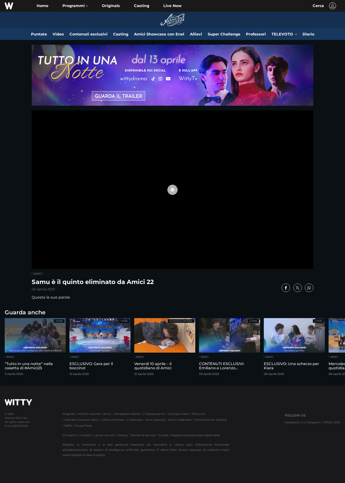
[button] (75, 6)
